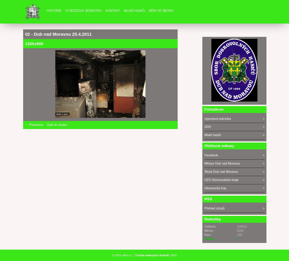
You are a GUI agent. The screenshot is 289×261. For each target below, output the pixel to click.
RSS (174, 255)
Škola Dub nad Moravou (221, 171)
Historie (54, 10)
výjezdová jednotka (217, 118)
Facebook (211, 155)
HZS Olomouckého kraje (221, 180)
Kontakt (112, 10)
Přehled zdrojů (214, 208)
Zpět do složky (57, 124)
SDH (207, 126)
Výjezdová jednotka (83, 10)
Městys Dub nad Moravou (222, 163)
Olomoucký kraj (215, 188)
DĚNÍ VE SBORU (161, 10)
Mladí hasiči (134, 10)
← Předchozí (34, 124)
